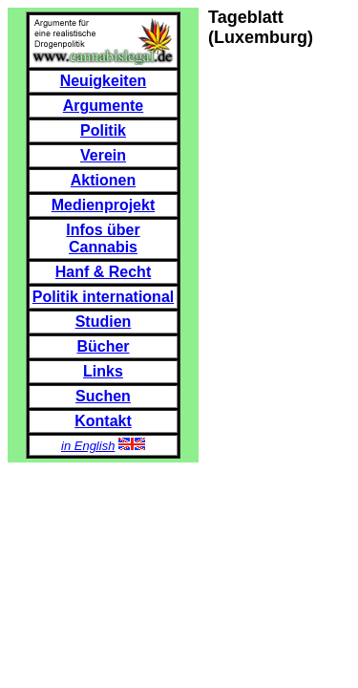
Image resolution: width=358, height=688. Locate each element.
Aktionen (103, 180)
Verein (103, 155)
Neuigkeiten (103, 81)
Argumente (103, 105)
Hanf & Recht (103, 272)
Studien (103, 321)
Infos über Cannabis (102, 238)
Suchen (103, 396)
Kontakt (103, 421)
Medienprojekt (103, 205)
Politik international (103, 297)
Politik (103, 130)
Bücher (102, 346)
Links (103, 371)
